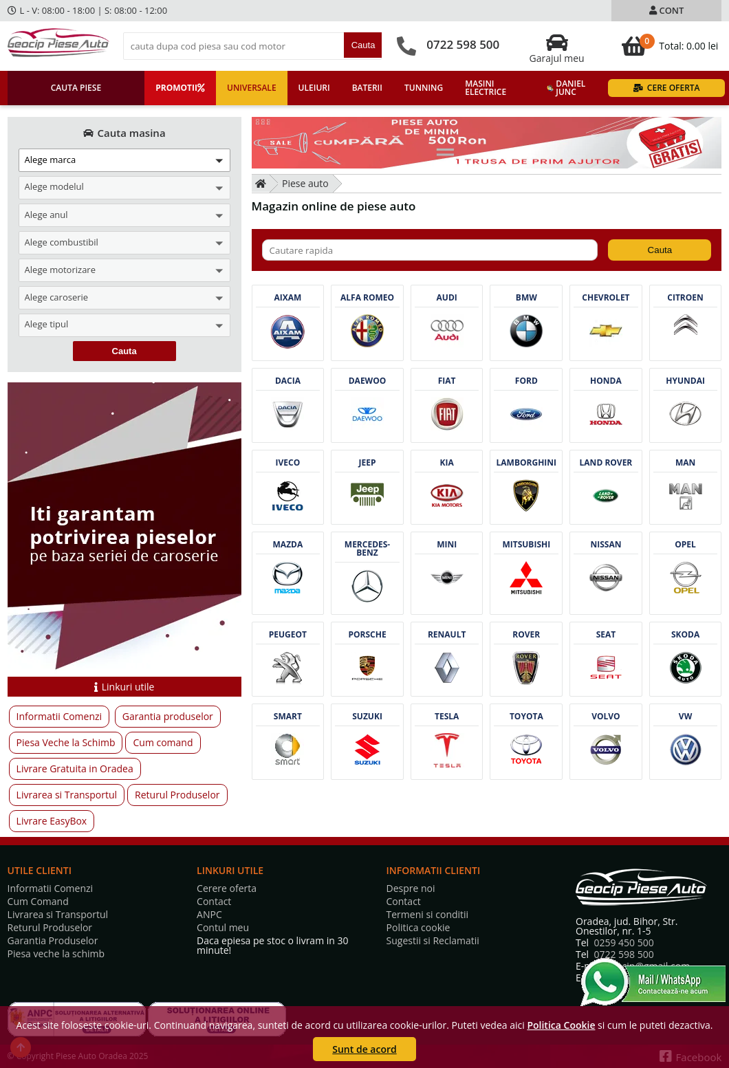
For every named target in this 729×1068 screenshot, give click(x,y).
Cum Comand (38, 901)
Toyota (526, 716)
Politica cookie (418, 928)
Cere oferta (666, 88)
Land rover (606, 463)
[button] (124, 160)
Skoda (685, 635)
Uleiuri (314, 88)
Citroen (685, 298)
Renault (447, 635)
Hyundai (685, 381)
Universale (251, 88)
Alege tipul (47, 325)
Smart (288, 716)
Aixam (287, 298)
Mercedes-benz (367, 549)
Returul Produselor (177, 794)
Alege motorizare (60, 269)
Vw (685, 716)
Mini (447, 545)
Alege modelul (54, 187)
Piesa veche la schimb (56, 954)
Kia (447, 463)
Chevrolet (605, 298)
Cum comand (163, 742)
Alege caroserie (57, 297)
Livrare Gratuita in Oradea (75, 768)
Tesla (447, 716)
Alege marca (50, 159)
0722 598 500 (462, 44)
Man (685, 463)
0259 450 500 (623, 942)
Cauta (363, 45)
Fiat (447, 381)
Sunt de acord (364, 1049)
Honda (606, 381)
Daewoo (368, 381)
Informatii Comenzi (59, 716)
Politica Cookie (561, 1025)
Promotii (180, 88)
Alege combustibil (61, 242)
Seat (606, 635)
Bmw (526, 298)
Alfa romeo (367, 298)
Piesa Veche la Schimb (66, 742)
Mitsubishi (526, 545)
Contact (214, 901)
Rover (526, 635)
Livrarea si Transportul (67, 794)
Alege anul (46, 214)
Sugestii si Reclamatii (433, 941)
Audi (447, 298)
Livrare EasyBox (52, 820)
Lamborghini (526, 463)
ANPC (209, 914)
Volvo (605, 716)
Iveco (288, 463)
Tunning (423, 88)
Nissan (605, 545)
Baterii (367, 88)
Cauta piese (76, 88)
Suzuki (367, 716)
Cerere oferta (227, 888)
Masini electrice (485, 88)
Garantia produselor (167, 716)
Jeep (367, 463)
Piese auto (305, 183)
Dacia (288, 381)
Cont (666, 10)
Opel (685, 545)
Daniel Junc (566, 88)
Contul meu (223, 928)
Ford (526, 381)
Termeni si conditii (428, 914)
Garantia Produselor (53, 941)
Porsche (367, 635)
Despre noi (411, 888)
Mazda (288, 545)
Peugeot (288, 635)
